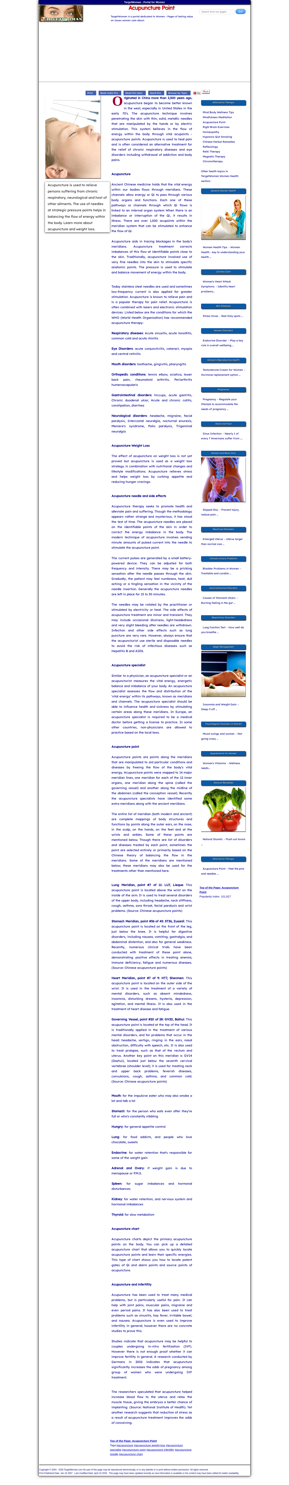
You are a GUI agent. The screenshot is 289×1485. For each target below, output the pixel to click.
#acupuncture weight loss (149, 1445)
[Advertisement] (144, 50)
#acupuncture (124, 1445)
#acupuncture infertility (160, 1449)
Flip (197, 93)
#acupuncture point (134, 1449)
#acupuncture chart (131, 1454)
